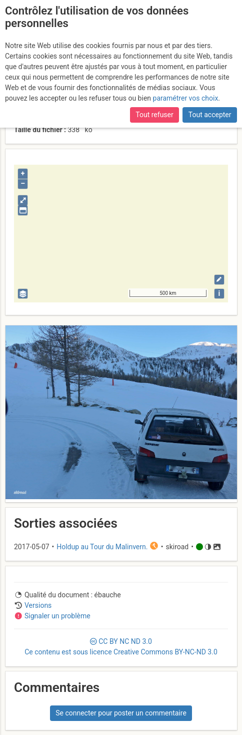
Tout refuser (154, 115)
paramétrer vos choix (185, 98)
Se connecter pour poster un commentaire (121, 713)
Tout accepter (210, 115)
